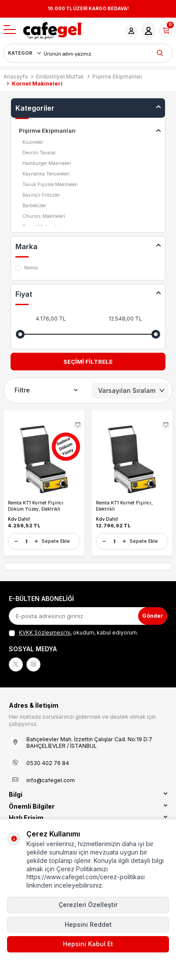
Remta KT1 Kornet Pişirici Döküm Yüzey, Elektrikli (35, 506)
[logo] (53, 31)
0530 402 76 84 (47, 763)
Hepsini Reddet (88, 924)
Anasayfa (16, 76)
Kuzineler (32, 142)
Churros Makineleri (43, 216)
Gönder (152, 615)
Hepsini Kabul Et (88, 944)
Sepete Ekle (56, 541)
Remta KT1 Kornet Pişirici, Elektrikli (124, 506)
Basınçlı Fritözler (41, 195)
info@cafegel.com (50, 780)
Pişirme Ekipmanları (117, 76)
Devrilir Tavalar (39, 153)
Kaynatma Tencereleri (46, 174)
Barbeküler (34, 206)
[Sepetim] (165, 30)
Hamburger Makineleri (46, 163)
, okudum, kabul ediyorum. (73, 632)
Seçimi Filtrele (88, 361)
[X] (16, 664)
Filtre (46, 390)
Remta (26, 268)
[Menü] (10, 30)
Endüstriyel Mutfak (60, 76)
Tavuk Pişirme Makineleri (50, 184)
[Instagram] (33, 664)
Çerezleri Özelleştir (88, 904)
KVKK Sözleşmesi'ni (44, 632)
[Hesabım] (131, 30)
